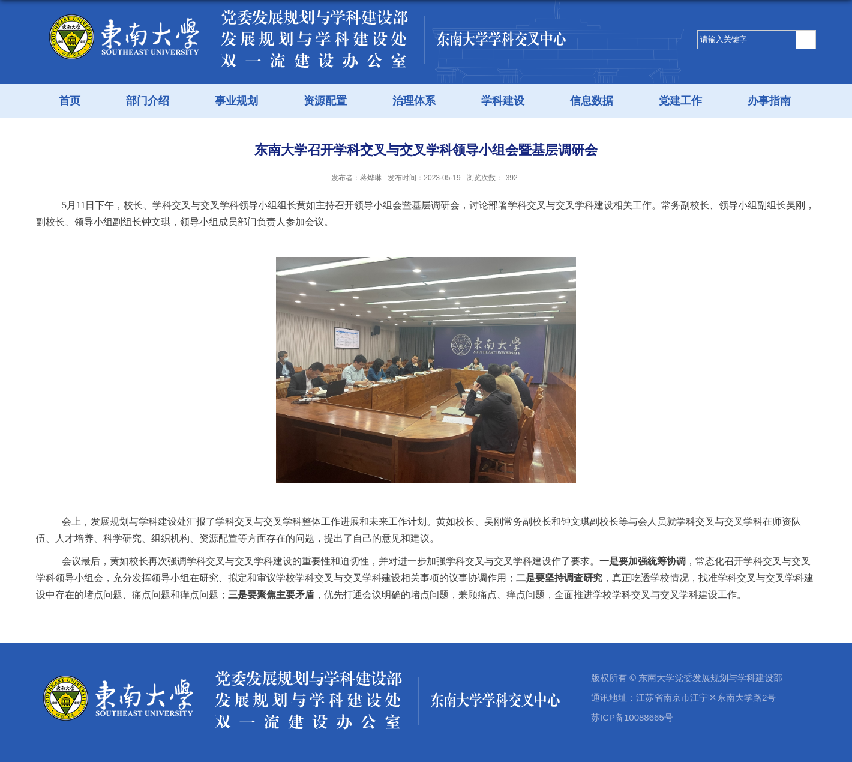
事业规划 (236, 101)
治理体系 (414, 101)
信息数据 (591, 101)
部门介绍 (147, 101)
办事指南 (769, 101)
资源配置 (325, 101)
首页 (69, 101)
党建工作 (680, 101)
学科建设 (502, 101)
